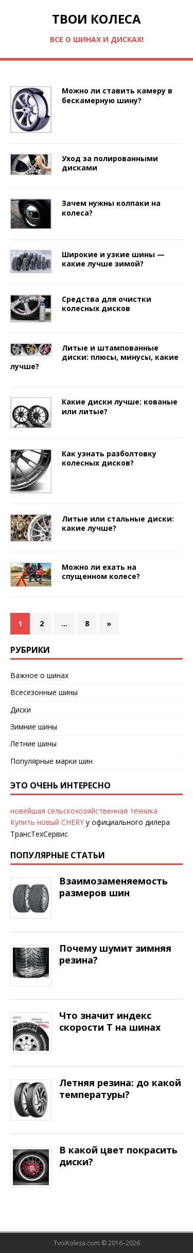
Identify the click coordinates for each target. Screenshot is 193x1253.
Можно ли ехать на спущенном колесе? (101, 571)
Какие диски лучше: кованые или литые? (120, 406)
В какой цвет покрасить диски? (118, 1156)
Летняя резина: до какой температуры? (120, 1088)
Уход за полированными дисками (110, 162)
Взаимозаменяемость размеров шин (113, 887)
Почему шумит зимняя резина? (115, 954)
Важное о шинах (39, 675)
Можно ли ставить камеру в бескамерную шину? (117, 95)
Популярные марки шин (51, 761)
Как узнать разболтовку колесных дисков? (109, 458)
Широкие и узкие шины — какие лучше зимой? (113, 258)
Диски (20, 710)
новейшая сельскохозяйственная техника (83, 811)
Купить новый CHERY (47, 822)
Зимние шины (33, 726)
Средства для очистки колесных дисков (106, 303)
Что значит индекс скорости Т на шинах (110, 1021)
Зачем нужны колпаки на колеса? (111, 207)
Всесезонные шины (44, 692)
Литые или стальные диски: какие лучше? (118, 523)
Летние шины (33, 743)
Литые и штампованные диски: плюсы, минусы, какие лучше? (94, 357)
